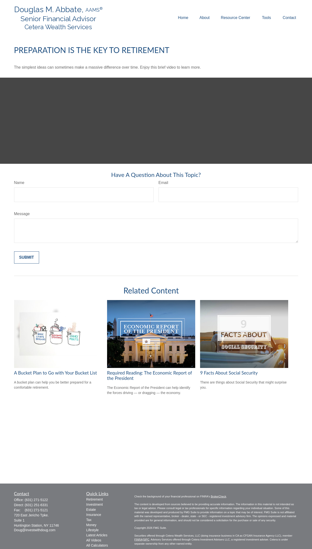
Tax (89, 520)
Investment (94, 504)
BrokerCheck (218, 496)
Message (22, 214)
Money (91, 525)
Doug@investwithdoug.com (35, 530)
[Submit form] (26, 257)
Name (19, 183)
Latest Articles (96, 535)
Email (163, 183)
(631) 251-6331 (36, 505)
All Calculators (97, 545)
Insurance (93, 515)
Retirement (94, 499)
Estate (91, 510)
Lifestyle (92, 530)
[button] (183, 18)
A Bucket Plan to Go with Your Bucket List (55, 372)
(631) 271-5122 (36, 500)
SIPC (146, 539)
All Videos (93, 540)
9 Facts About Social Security (229, 372)
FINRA (138, 539)
